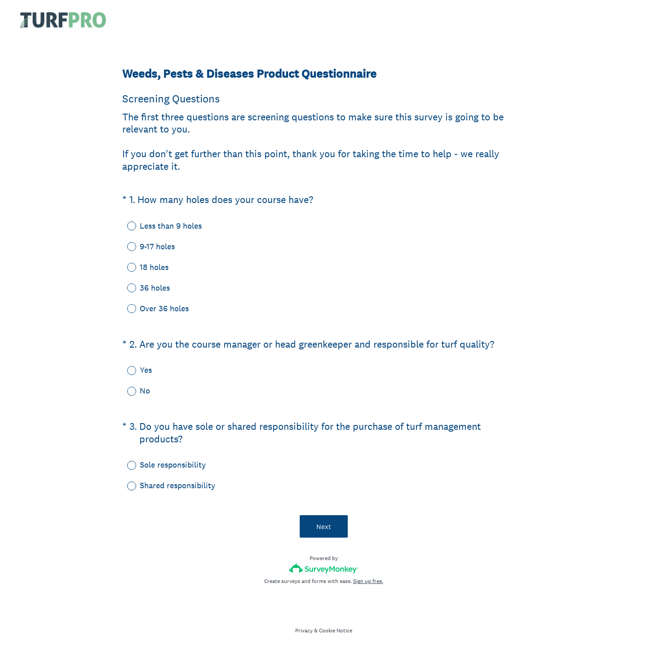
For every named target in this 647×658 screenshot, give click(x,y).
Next (323, 526)
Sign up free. (368, 581)
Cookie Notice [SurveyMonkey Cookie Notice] (335, 630)
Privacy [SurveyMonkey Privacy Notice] (304, 630)
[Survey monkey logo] (323, 568)
